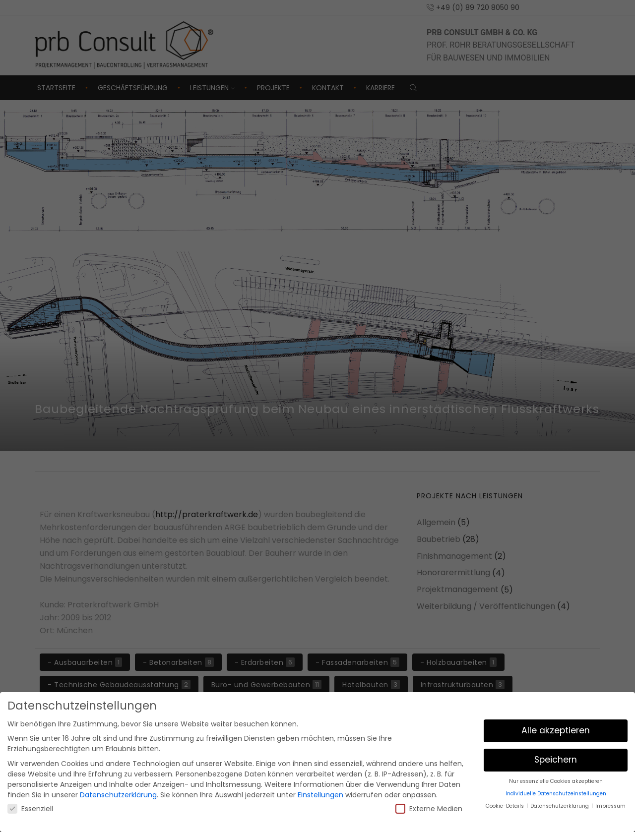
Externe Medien (428, 809)
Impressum (610, 806)
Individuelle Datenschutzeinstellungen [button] (556, 793)
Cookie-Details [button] (505, 806)
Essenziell (30, 809)
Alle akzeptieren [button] (555, 730)
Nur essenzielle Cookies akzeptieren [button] (556, 781)
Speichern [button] (555, 760)
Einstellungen (320, 795)
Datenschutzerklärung (118, 795)
